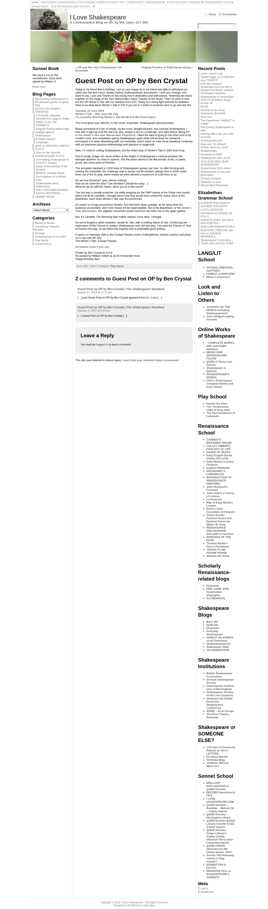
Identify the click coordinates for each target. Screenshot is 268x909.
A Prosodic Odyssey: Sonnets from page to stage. (53, 117)
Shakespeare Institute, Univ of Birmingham (220, 687)
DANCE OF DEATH (218, 452)
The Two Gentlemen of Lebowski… (220, 414)
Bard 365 (212, 621)
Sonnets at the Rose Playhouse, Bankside (213, 112)
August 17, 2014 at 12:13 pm (94, 292)
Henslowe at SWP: (212, 154)
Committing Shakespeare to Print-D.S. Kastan (52, 161)
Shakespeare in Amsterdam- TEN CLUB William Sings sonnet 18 (217, 100)
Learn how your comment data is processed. (150, 360)
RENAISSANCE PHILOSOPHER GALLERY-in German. (220, 531)
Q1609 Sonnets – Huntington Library (218, 816)
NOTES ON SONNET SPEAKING (48, 110)
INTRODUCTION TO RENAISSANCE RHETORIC (218, 480)
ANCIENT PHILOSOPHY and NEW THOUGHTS (215, 204)
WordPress (207, 891)
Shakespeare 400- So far (215, 157)
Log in (204, 888)
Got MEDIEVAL (215, 598)
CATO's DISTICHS (212, 209)
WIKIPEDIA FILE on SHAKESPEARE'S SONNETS (218, 874)
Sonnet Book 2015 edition (216, 168)
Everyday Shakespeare (214, 633)
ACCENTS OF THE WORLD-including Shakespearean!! (218, 310)
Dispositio (212, 585)
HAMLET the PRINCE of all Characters (219, 639)
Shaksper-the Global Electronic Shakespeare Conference (219, 703)
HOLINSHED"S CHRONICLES (215, 472)
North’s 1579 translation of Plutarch (220, 510)
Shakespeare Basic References (47, 185)
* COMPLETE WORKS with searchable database (220, 346)
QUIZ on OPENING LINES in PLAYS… (52, 147)
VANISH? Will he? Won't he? (217, 764)
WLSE (204, 106)
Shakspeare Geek (217, 646)
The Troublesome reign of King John (218, 408)
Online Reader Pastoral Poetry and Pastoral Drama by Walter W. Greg (219, 520)
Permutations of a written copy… (51, 178)
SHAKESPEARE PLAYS (49, 156)
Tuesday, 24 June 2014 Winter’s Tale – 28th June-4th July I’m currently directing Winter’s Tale (98, 114)
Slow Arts (206, 116)
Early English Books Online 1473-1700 (219, 457)
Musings (40, 233)
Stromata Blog (215, 759)
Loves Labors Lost (212, 73)
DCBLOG (212, 624)
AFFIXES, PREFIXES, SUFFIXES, (219, 269)
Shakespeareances (218, 643)
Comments (230, 14)
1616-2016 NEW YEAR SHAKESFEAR (214, 163)
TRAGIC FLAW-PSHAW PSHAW (216, 551)
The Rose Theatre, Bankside (218, 716)
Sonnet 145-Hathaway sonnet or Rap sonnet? (220, 858)
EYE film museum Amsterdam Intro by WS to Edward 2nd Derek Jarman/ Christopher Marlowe (217, 88)
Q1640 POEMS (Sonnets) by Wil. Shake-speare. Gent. (219, 849)
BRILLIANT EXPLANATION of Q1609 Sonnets (217, 786)
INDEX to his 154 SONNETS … (46, 124)
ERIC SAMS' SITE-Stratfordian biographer (217, 592)
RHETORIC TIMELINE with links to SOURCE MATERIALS (217, 233)
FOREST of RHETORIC (220, 273)
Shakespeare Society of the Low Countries (219, 694)
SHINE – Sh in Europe (220, 711)
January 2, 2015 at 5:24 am (93, 310)
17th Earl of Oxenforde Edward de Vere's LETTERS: (220, 750)
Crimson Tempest (211, 178)
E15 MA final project (142, 117)
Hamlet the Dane (216, 403)
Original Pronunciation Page (52, 128)
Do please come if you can (92, 246)
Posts (212, 14)
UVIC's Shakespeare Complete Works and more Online (219, 383)
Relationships (209, 150)
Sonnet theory (43, 243)
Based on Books (44, 222)
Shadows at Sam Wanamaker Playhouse (214, 183)
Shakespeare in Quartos (216, 369)
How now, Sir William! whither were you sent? (214, 146)
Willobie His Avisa (217, 556)
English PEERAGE (218, 467)
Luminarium (214, 499)
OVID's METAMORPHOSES (217, 226)
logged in (102, 344)
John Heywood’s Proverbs (217, 488)
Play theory (41, 240)
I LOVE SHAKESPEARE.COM (220, 800)
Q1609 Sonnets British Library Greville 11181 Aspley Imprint (220, 824)
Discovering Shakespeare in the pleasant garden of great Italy (51, 102)
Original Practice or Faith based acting (165, 67)
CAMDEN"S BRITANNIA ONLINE (219, 441)
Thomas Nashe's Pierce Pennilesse (217, 545)
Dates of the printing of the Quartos (51, 168)
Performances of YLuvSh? (50, 236)
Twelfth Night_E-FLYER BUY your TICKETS (218, 78)
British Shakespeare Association (219, 675)
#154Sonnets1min (211, 140)
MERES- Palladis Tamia (50, 173)
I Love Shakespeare (98, 17)
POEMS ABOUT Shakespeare (44, 134)
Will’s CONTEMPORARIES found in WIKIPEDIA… (52, 191)
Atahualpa (149, 905)
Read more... (40, 86)
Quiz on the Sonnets (48, 152)
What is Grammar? (218, 277)
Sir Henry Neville (217, 756)
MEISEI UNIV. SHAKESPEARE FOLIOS (216, 355)
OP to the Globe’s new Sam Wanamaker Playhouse (132, 133)
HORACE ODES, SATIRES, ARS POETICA (217, 221)
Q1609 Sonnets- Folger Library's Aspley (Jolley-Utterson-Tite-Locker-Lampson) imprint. (220, 836)
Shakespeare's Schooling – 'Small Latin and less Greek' (217, 242)
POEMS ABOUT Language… (45, 140)
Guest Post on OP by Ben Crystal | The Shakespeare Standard (120, 289)
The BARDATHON (217, 650)
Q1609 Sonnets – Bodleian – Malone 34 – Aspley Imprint (220, 808)
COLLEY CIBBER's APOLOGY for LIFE (218, 447)
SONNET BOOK (45, 196)
